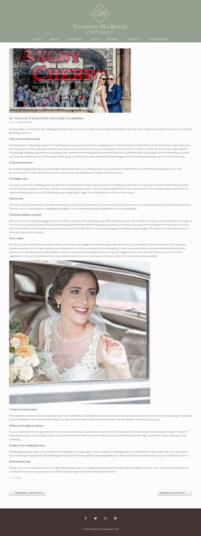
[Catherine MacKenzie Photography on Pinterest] (115, 518)
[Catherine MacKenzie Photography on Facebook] (85, 518)
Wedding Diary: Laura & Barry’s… (175, 493)
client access (158, 39)
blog (94, 39)
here (157, 419)
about (54, 39)
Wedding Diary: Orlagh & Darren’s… (27, 493)
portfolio (75, 39)
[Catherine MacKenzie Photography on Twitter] (95, 518)
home (37, 39)
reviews (112, 39)
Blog (19, 478)
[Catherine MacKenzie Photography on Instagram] (105, 518)
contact (133, 39)
